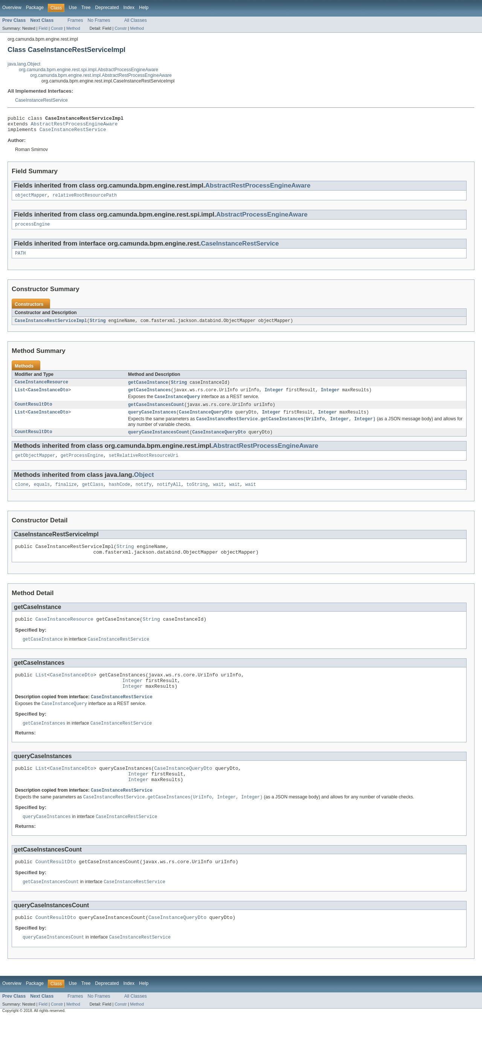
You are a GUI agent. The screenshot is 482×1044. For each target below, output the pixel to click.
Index (128, 7)
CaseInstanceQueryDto (205, 421)
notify (144, 495)
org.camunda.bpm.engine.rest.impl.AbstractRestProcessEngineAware (101, 75)
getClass (93, 495)
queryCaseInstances (152, 421)
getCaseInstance (148, 389)
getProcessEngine (82, 465)
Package (35, 7)
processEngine (32, 229)
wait (218, 495)
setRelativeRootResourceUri (143, 465)
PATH (20, 259)
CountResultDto (33, 412)
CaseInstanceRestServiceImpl (51, 327)
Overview (11, 7)
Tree (86, 7)
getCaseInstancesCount (156, 412)
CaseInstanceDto (48, 397)
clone (22, 495)
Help (143, 7)
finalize (66, 495)
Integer (273, 397)
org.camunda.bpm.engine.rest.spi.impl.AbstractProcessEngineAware (88, 69)
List (20, 397)
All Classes (135, 20)
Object (144, 484)
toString (197, 495)
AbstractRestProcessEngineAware (74, 125)
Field (42, 28)
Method (73, 28)
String (98, 327)
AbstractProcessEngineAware (262, 218)
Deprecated (107, 7)
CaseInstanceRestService (41, 100)
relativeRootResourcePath (85, 199)
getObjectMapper (35, 465)
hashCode (119, 495)
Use (73, 7)
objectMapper (31, 199)
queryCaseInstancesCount (158, 441)
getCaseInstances (149, 397)
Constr (57, 28)
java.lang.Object (24, 64)
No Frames (99, 20)
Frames (75, 20)
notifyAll (169, 495)
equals (42, 495)
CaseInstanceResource (41, 389)
